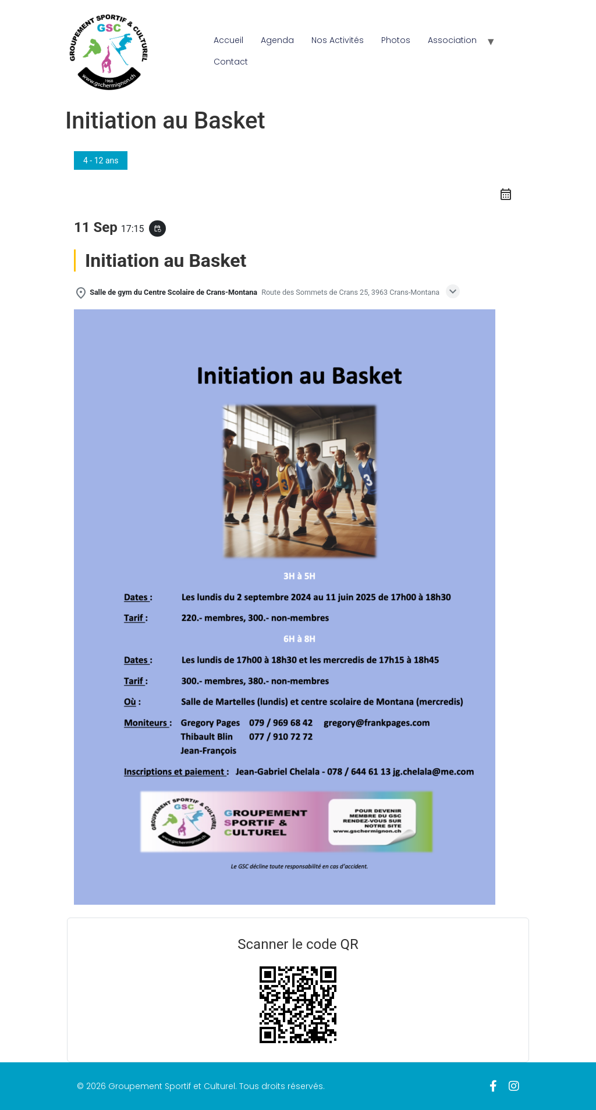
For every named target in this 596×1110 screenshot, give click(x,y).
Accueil (228, 40)
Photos (395, 40)
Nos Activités (337, 40)
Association (452, 40)
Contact (231, 61)
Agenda (277, 40)
